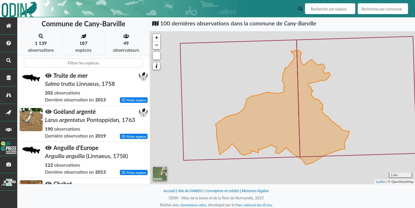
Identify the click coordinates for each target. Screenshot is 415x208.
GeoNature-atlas (192, 205)
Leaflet (381, 181)
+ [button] (156, 37)
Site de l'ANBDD (189, 191)
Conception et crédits (222, 191)
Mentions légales (257, 191)
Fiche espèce (133, 100)
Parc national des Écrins (254, 205)
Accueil (168, 191)
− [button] (156, 45)
